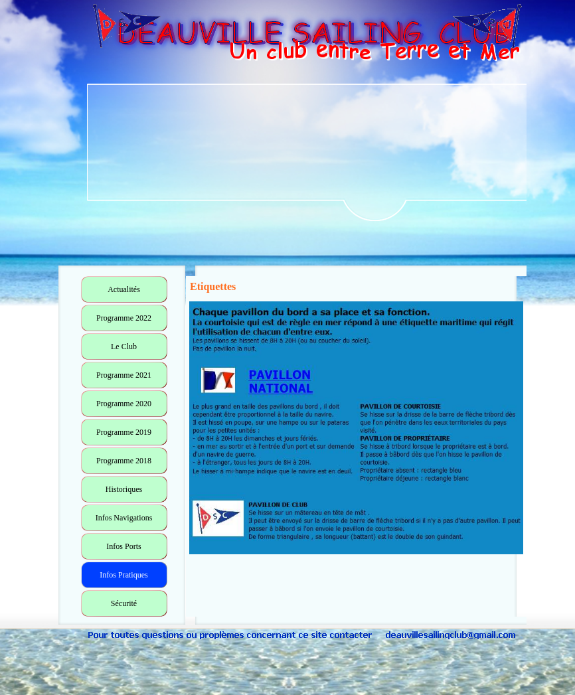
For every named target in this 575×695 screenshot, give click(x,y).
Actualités (124, 289)
